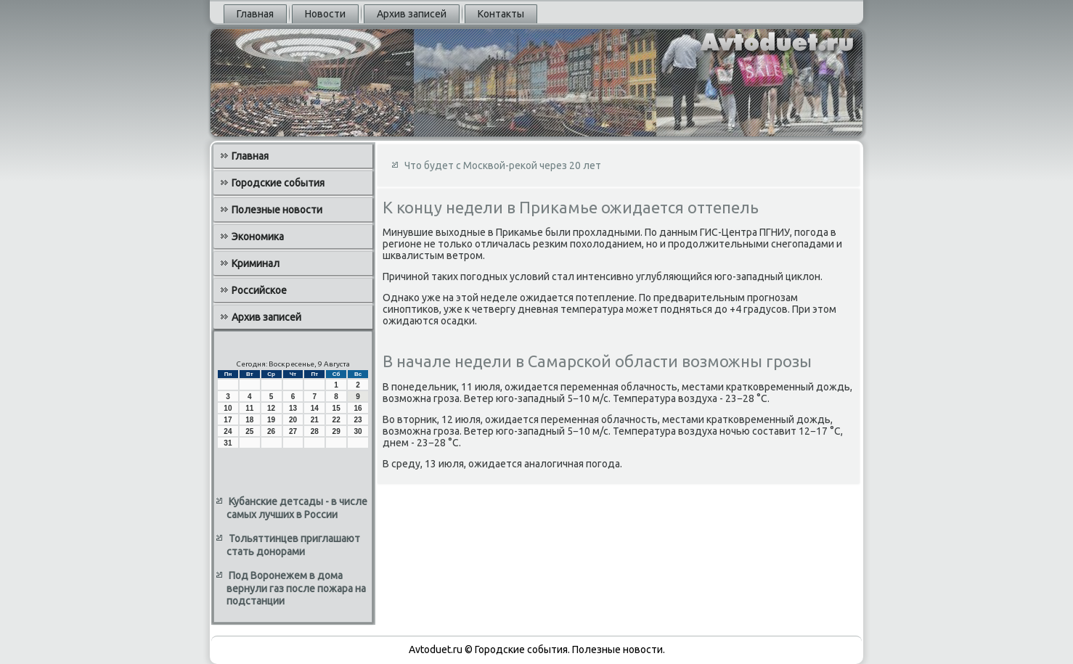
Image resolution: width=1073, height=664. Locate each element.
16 (358, 408)
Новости (325, 14)
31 (228, 443)
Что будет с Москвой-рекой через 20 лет (502, 165)
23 (358, 420)
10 (228, 408)
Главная (255, 14)
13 (293, 408)
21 (315, 420)
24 (228, 431)
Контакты (501, 14)
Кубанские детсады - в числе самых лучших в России (297, 508)
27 (293, 431)
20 (293, 420)
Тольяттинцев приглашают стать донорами (293, 545)
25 (249, 431)
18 (249, 420)
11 (249, 408)
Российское (259, 290)
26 (271, 431)
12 (271, 408)
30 (358, 431)
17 (228, 420)
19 (271, 420)
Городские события (278, 183)
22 (336, 420)
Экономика (258, 236)
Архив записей (411, 14)
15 (336, 408)
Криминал (256, 263)
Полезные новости (277, 210)
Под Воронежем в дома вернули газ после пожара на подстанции (296, 588)
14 (315, 408)
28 (315, 431)
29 (336, 431)
